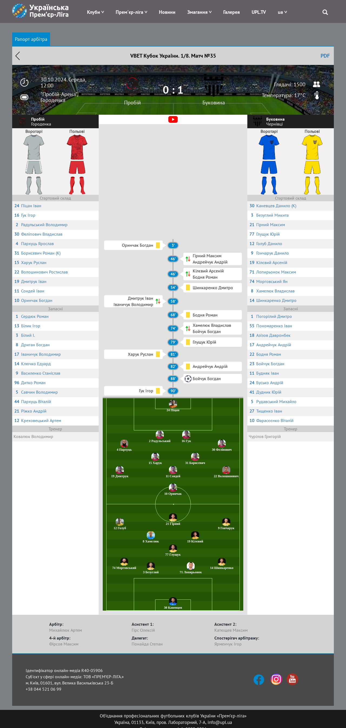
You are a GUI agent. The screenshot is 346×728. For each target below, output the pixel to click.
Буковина (213, 102)
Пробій (132, 102)
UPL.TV (259, 12)
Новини (167, 12)
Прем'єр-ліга (129, 12)
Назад (18, 55)
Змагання (197, 12)
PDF (325, 55)
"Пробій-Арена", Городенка (59, 97)
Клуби (93, 12)
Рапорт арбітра (31, 39)
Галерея (231, 12)
